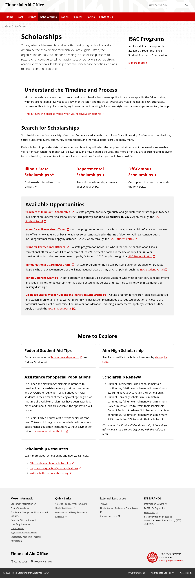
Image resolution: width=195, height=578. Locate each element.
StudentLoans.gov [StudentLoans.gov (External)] (108, 516)
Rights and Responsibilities (24, 532)
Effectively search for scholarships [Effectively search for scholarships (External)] (50, 463)
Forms (91, 17)
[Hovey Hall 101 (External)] (41, 561)
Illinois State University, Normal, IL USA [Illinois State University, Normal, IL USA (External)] (30, 572)
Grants (31, 17)
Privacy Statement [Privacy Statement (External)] (136, 572)
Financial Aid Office (24, 4)
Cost (20, 17)
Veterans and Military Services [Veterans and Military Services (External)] (70, 512)
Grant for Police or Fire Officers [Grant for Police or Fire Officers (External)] (45, 229)
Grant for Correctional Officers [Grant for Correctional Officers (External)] (45, 247)
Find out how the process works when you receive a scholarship (63, 114)
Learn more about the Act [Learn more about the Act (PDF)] (49, 431)
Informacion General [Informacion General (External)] (154, 503)
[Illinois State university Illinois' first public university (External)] (165, 557)
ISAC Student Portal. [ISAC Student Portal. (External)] (122, 239)
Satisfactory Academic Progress (26, 536)
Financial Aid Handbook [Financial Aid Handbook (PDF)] (22, 520)
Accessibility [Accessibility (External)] (186, 572)
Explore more (136, 62)
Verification (16, 540)
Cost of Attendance (20, 508)
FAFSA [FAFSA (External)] (103, 503)
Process (77, 17)
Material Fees (17, 528)
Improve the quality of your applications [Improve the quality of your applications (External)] (54, 468)
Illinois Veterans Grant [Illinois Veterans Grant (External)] (39, 278)
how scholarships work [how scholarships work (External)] (65, 357)
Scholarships (48, 17)
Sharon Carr (167, 520)
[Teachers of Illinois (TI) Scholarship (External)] (50, 212)
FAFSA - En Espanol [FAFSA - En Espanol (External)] (153, 508)
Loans (64, 17)
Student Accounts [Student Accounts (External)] (63, 507)
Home (10, 17)
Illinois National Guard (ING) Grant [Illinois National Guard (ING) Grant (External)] (48, 264)
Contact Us (106, 17)
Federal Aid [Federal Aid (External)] (149, 512)
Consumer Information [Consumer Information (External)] (22, 503)
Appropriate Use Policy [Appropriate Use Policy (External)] (162, 572)
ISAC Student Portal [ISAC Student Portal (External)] (152, 269)
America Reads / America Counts (71, 503)
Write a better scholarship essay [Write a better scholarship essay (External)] (49, 473)
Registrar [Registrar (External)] (59, 516)
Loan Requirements (20, 524)
